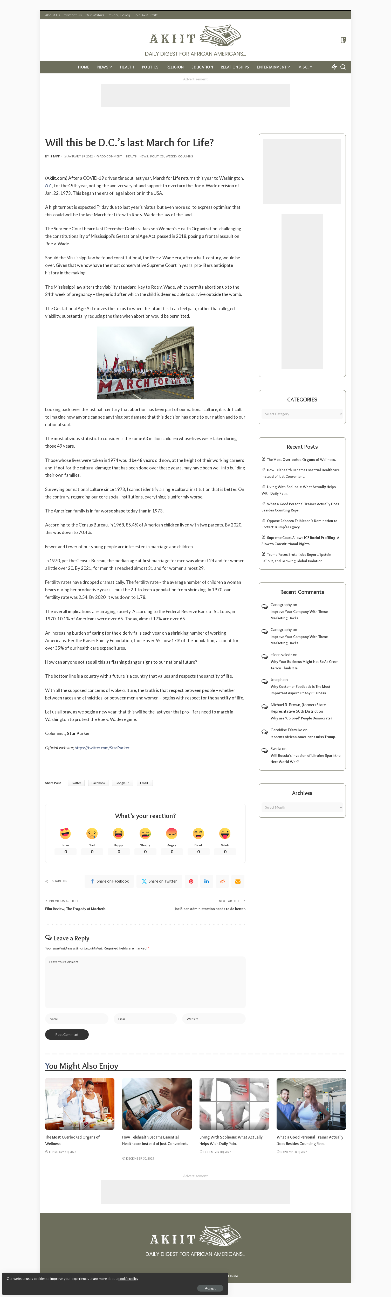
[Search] (343, 67)
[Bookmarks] (343, 40)
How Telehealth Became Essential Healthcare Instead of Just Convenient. (153, 1147)
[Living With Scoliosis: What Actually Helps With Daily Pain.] (234, 1107)
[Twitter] (159, 882)
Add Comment (109, 156)
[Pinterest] (191, 882)
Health (131, 156)
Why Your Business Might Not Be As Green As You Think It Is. (305, 664)
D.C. (49, 185)
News (144, 156)
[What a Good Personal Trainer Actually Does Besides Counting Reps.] (311, 1107)
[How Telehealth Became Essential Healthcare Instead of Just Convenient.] (157, 1107)
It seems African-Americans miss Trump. (303, 736)
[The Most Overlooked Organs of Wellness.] (80, 1107)
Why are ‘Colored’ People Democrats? (301, 718)
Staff (55, 156)
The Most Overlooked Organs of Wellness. (301, 459)
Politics (156, 156)
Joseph (277, 679)
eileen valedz (281, 654)
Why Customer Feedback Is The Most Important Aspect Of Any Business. (300, 689)
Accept (63, 1286)
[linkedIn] (206, 882)
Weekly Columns (179, 156)
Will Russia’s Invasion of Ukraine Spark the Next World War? (305, 758)
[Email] (237, 882)
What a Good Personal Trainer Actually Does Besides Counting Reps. (307, 1147)
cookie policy (66, 1276)
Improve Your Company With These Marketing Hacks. (299, 614)
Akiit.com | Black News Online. (215, 1280)
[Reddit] (222, 882)
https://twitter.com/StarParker (104, 747)
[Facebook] (109, 882)
